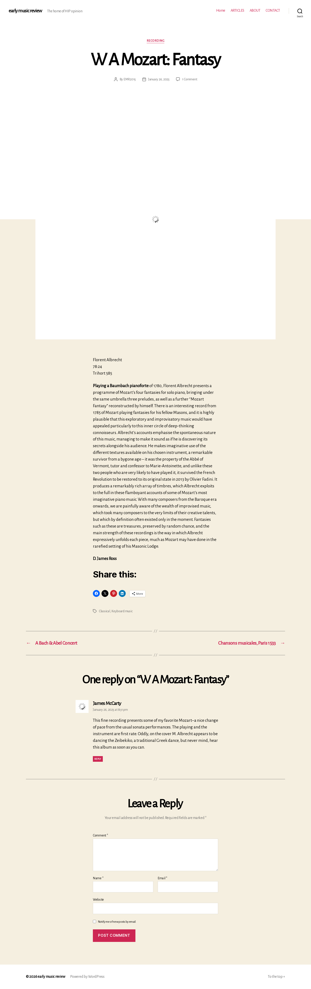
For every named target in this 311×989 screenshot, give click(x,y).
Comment (100, 835)
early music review (25, 10)
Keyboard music (121, 611)
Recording (156, 40)
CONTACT (273, 11)
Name (98, 878)
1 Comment (189, 79)
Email (162, 878)
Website (98, 899)
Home (220, 11)
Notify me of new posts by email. (117, 921)
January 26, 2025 (159, 79)
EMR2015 (130, 79)
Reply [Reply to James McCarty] (97, 759)
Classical (104, 611)
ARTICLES (237, 11)
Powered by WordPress (87, 977)
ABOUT (255, 11)
